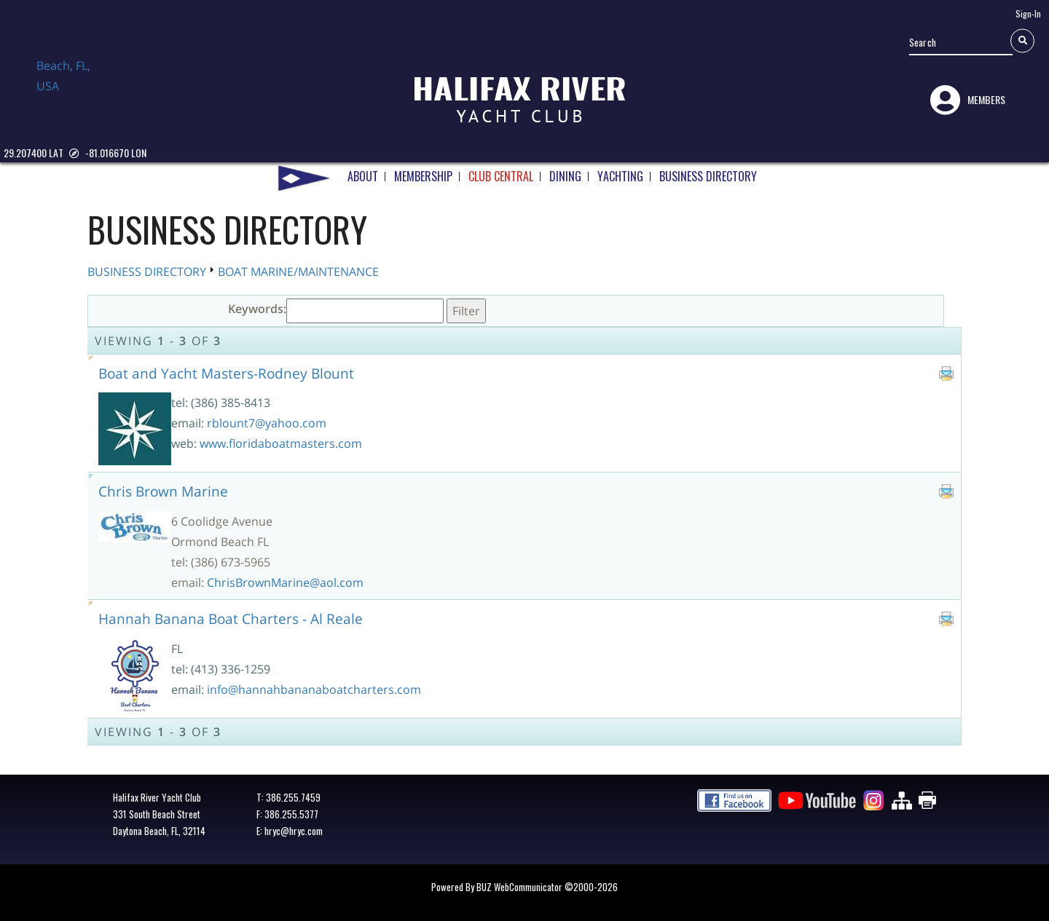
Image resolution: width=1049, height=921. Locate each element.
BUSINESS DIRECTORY (708, 171)
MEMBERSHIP (423, 171)
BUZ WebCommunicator (519, 887)
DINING (565, 171)
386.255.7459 (293, 797)
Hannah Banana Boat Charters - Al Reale (230, 618)
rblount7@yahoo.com (266, 423)
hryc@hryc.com (293, 830)
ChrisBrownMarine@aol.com (285, 582)
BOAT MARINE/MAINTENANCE (298, 272)
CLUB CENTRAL (500, 171)
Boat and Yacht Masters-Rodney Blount (226, 373)
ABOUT (362, 171)
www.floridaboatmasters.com (281, 443)
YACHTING (620, 171)
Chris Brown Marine (163, 491)
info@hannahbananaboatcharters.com (314, 689)
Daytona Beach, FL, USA (72, 89)
